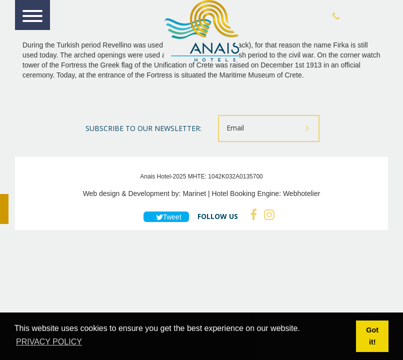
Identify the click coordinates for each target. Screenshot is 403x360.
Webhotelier (301, 194)
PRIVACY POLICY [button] (49, 342)
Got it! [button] (372, 336)
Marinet (194, 194)
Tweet (166, 217)
